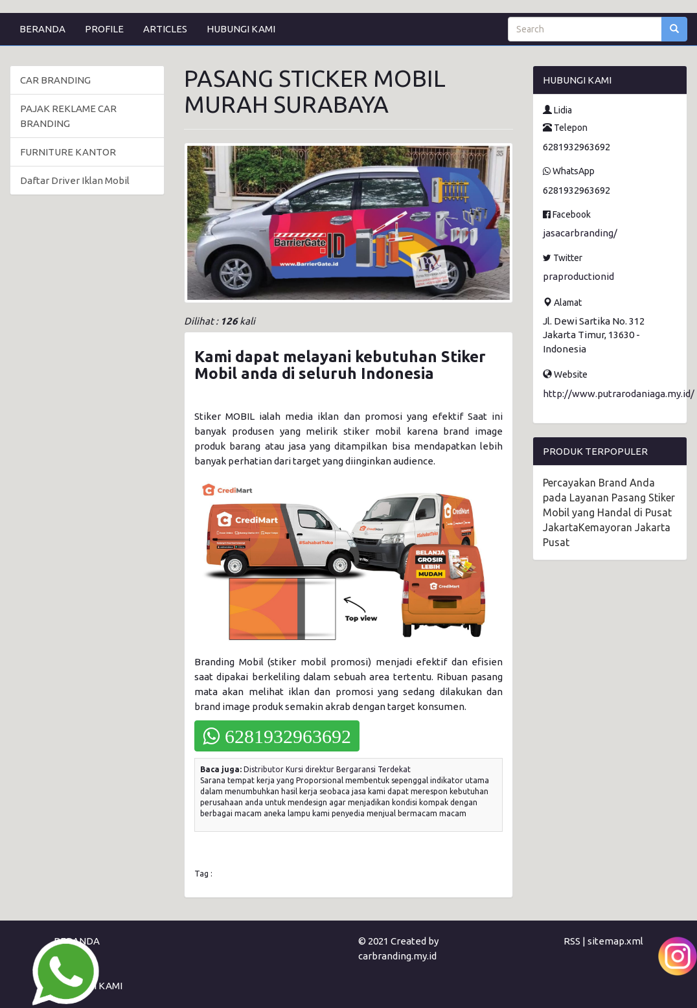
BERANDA (42, 28)
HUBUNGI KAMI (241, 28)
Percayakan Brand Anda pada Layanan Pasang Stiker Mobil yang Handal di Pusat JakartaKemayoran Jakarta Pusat (609, 512)
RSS (572, 940)
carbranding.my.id (397, 955)
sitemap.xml (615, 940)
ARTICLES (165, 28)
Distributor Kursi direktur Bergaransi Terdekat (327, 769)
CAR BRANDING (55, 80)
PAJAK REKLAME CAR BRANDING (68, 116)
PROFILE (104, 28)
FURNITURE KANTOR (68, 151)
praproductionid (578, 276)
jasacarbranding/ (580, 232)
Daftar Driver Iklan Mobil (75, 180)
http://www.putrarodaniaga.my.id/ (618, 393)
